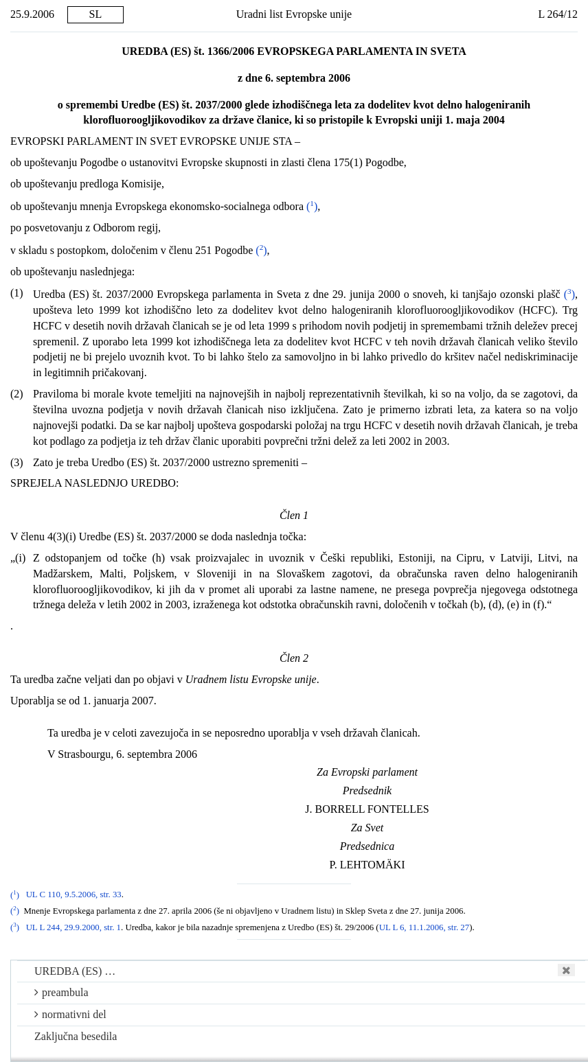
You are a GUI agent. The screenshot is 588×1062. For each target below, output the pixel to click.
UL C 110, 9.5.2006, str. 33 (74, 895)
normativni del (70, 1014)
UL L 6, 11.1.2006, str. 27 (424, 927)
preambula (61, 992)
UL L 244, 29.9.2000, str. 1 (73, 927)
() (311, 206)
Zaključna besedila (75, 1036)
